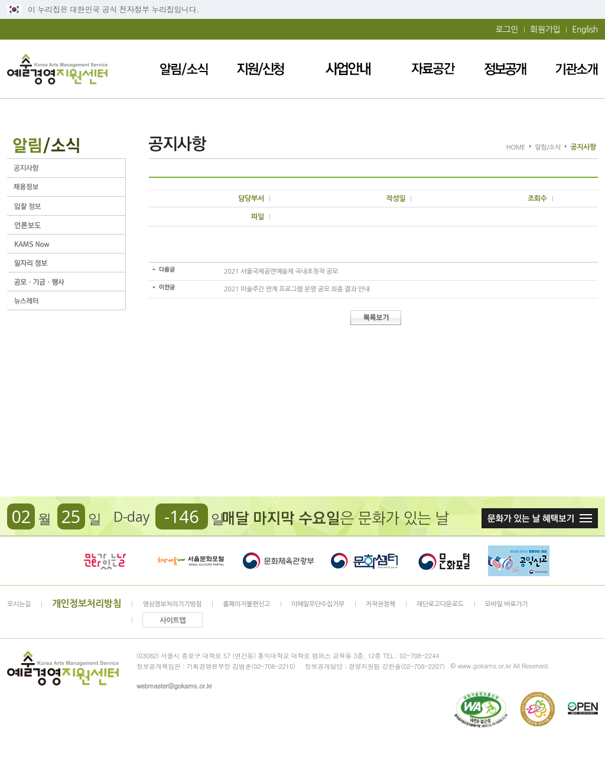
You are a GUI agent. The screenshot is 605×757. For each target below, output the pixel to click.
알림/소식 (184, 68)
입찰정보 (66, 206)
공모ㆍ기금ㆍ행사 (66, 281)
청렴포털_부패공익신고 (518, 560)
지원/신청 (260, 68)
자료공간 (433, 68)
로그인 (507, 29)
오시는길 (19, 604)
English (585, 29)
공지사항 (66, 168)
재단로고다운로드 (440, 604)
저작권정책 (380, 604)
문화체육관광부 (278, 560)
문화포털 (444, 560)
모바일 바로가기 (506, 604)
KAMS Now (66, 244)
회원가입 (545, 29)
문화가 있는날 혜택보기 (540, 518)
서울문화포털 (191, 560)
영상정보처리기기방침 (171, 604)
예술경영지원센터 (57, 69)
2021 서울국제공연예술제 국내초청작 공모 (281, 271)
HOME (515, 147)
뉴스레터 (66, 300)
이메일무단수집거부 (317, 604)
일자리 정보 (66, 263)
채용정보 (66, 187)
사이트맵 (173, 620)
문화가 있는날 (104, 560)
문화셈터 (364, 560)
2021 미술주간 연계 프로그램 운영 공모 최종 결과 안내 (297, 289)
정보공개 (505, 68)
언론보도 (66, 225)
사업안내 (348, 68)
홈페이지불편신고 (246, 604)
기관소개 (576, 68)
